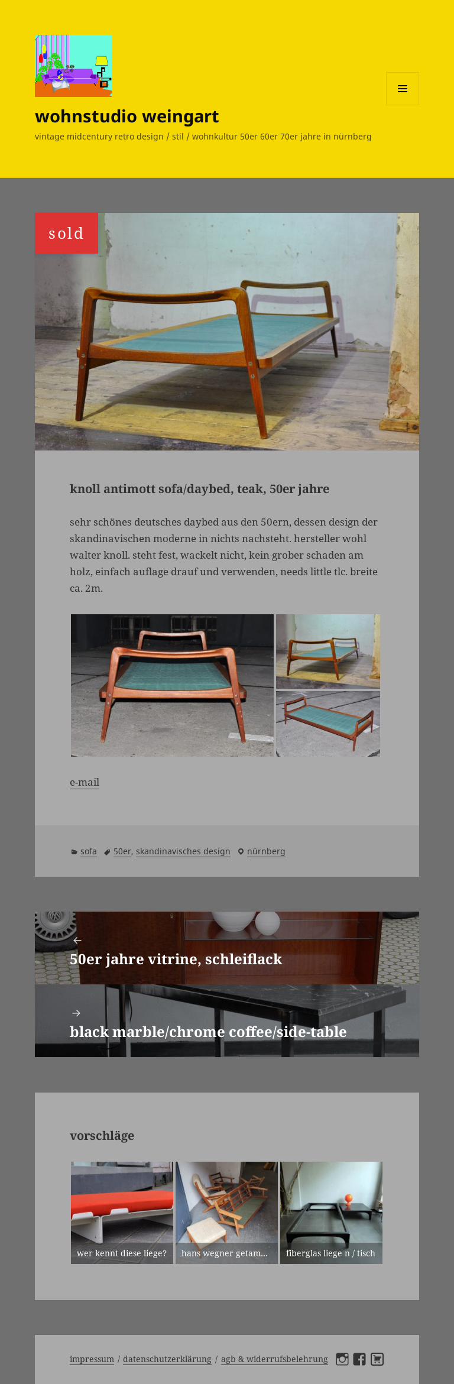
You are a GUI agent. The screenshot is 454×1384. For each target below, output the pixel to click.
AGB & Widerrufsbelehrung (274, 1358)
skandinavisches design (183, 851)
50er (122, 851)
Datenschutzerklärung (167, 1358)
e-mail (84, 782)
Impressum (92, 1358)
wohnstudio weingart (127, 115)
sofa (88, 851)
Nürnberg (266, 851)
